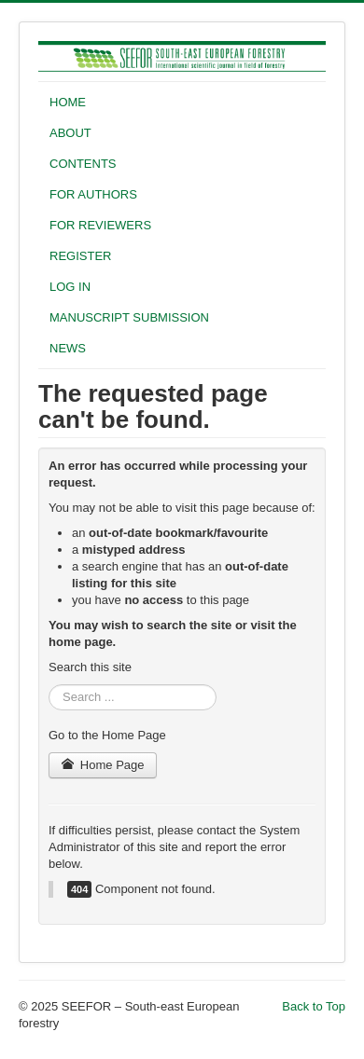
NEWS (67, 348)
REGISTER (80, 256)
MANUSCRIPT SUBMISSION (129, 317)
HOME (67, 102)
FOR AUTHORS (93, 194)
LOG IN (70, 287)
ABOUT (70, 133)
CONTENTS (83, 164)
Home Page (103, 765)
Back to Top (313, 1006)
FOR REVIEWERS (100, 225)
